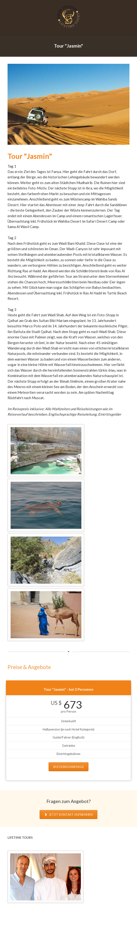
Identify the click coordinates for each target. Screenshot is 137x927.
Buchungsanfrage (68, 767)
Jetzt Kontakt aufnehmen (70, 814)
